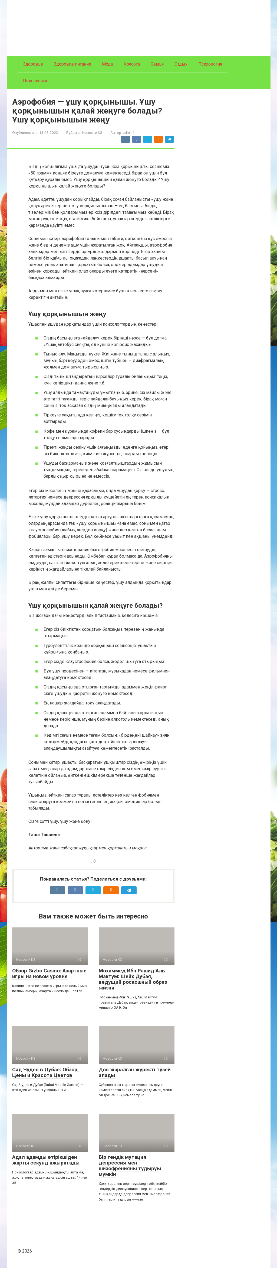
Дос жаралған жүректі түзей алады (135, 1072)
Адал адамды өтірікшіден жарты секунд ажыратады (46, 1160)
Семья (157, 64)
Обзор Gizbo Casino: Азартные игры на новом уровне (49, 973)
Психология (210, 64)
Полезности (35, 80)
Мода (107, 64)
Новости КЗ (92, 132)
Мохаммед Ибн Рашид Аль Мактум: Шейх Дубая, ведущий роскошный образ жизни (133, 979)
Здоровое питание (72, 64)
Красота (132, 64)
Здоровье (33, 64)
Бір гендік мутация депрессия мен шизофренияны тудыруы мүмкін (130, 1165)
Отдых (180, 64)
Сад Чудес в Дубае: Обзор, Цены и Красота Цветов (45, 1072)
